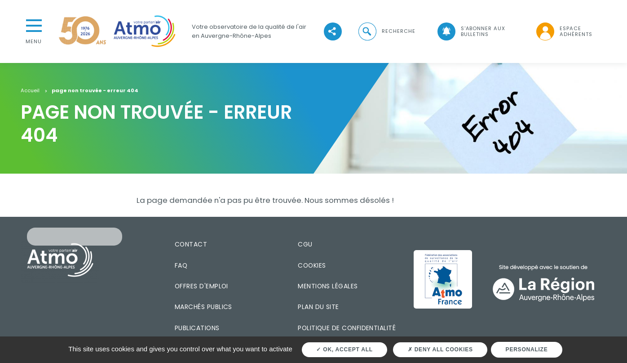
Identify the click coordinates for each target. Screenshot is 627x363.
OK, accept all (344, 349)
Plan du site (318, 306)
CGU (305, 244)
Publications (197, 327)
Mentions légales (328, 286)
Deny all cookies (440, 349)
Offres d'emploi (201, 286)
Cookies (312, 265)
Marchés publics (203, 306)
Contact (191, 244)
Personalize (527, 349)
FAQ (181, 265)
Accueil (30, 91)
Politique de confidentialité (347, 327)
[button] (386, 31)
